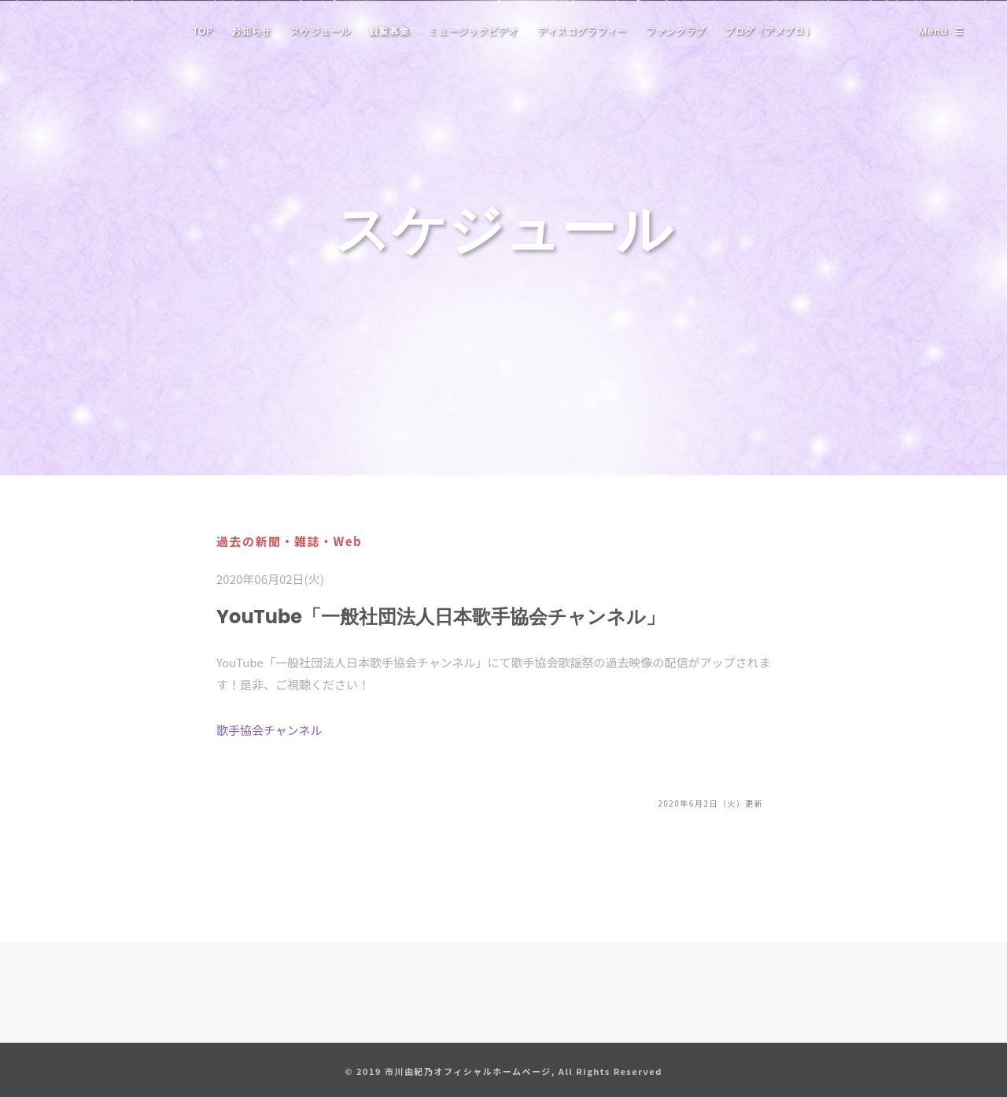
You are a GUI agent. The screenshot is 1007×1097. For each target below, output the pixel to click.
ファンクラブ (676, 31)
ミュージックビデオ (473, 31)
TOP (203, 31)
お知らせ (251, 31)
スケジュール (320, 31)
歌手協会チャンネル (269, 730)
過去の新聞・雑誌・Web (289, 541)
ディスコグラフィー (582, 31)
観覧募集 (389, 31)
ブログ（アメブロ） (769, 31)
